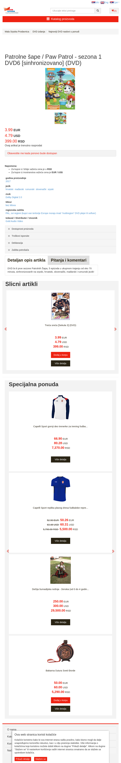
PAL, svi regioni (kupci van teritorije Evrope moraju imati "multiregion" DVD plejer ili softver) (51, 213)
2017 (8, 181)
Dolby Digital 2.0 (14, 197)
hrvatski (10, 189)
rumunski (30, 189)
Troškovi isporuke (18, 236)
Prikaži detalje (23, 759)
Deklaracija (15, 243)
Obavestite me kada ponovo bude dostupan (32, 153)
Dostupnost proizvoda (20, 229)
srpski (51, 189)
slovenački (41, 189)
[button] (4, 327)
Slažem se (40, 759)
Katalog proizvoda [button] (60, 19)
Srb (95, 2)
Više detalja (60, 363)
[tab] (60, 228)
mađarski (20, 189)
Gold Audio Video (14, 221)
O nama (11, 729)
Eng (104, 2)
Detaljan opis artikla (26, 260)
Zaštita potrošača (18, 250)
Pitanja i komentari (68, 260)
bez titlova (11, 205)
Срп (114, 2)
